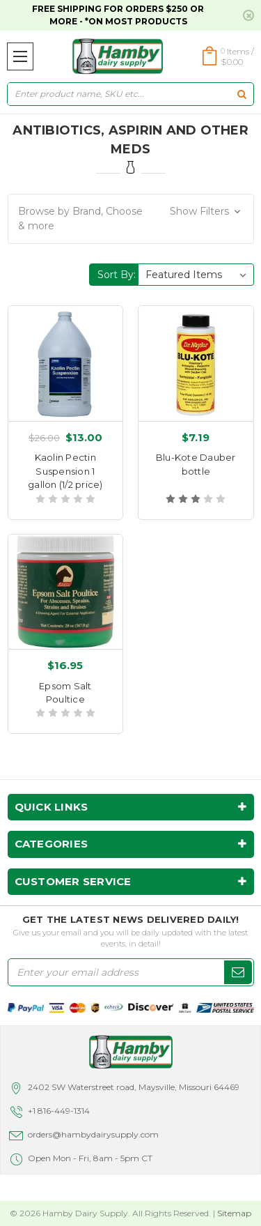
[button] (131, 219)
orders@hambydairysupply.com (93, 1134)
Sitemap (234, 1213)
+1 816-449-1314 (59, 1110)
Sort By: (116, 274)
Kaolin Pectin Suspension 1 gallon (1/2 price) (65, 471)
